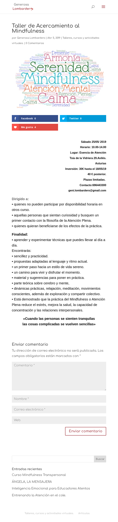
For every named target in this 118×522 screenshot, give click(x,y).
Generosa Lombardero (31, 38)
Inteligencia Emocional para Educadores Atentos (51, 488)
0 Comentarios (35, 43)
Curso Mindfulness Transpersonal (39, 475)
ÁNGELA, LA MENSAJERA (32, 481)
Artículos (84, 513)
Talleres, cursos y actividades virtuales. (49, 513)
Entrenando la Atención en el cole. (39, 495)
